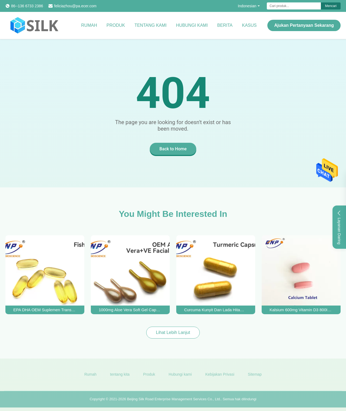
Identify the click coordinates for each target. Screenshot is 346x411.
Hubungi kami (192, 25)
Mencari (331, 6)
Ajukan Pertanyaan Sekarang (304, 25)
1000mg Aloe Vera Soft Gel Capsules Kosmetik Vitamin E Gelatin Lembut (130, 309)
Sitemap (255, 376)
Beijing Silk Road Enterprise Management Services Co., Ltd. (174, 401)
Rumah (89, 25)
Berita (225, 25)
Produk (116, 25)
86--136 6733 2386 (27, 6)
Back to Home (173, 148)
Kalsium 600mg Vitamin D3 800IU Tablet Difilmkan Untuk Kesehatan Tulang (301, 309)
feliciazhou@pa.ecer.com (75, 6)
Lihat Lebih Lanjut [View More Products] (173, 332)
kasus (249, 25)
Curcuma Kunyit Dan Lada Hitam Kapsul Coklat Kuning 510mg (215, 309)
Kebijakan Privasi (219, 376)
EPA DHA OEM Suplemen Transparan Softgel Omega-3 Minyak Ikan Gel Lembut (44, 309)
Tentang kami (150, 25)
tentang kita (119, 376)
